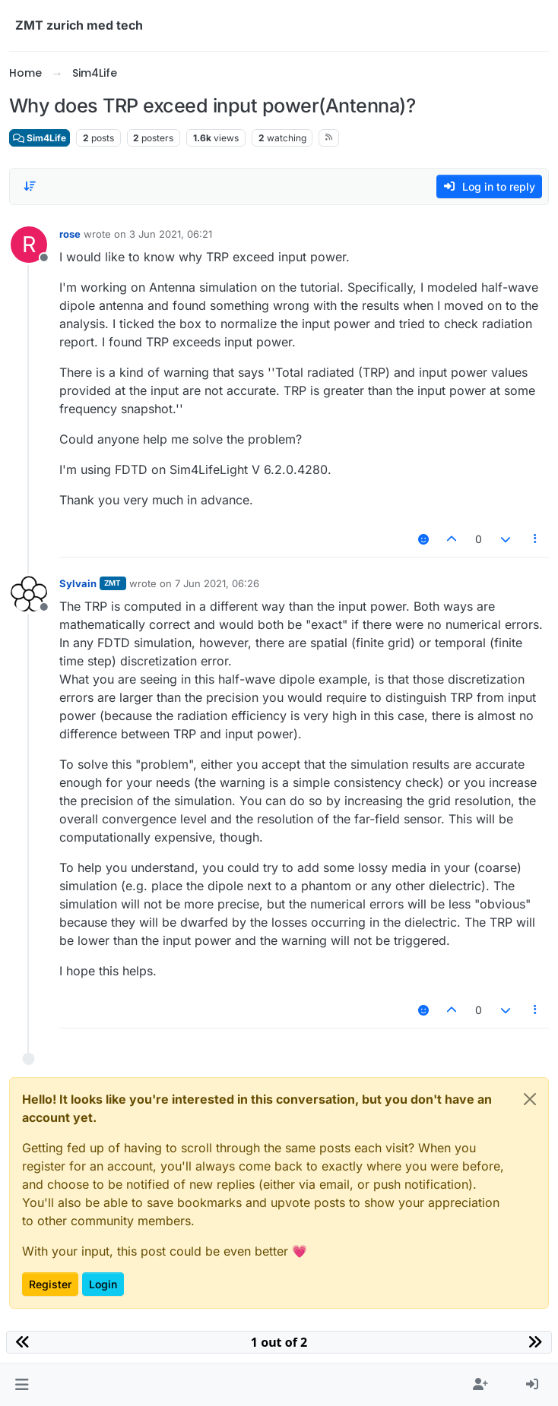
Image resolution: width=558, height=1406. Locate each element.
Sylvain (78, 583)
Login (103, 1284)
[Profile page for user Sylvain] (29, 594)
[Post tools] (536, 539)
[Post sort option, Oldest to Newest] (29, 186)
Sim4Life (39, 138)
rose (70, 234)
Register (50, 1284)
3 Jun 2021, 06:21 (170, 234)
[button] (21, 1385)
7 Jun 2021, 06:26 (217, 583)
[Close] (530, 1099)
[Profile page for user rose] (29, 244)
